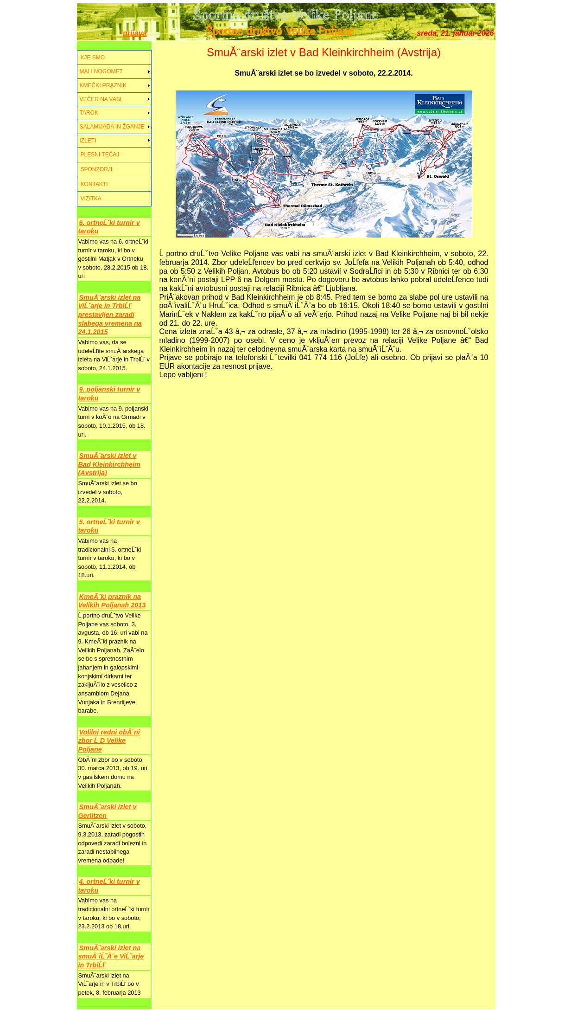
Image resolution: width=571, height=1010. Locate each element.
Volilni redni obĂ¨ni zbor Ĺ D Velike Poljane (109, 740)
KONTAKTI (94, 184)
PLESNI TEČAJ (100, 154)
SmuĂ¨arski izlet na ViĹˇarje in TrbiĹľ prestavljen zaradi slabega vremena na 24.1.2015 (110, 315)
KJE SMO (93, 57)
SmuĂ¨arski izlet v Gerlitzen (107, 811)
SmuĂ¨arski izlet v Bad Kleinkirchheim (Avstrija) (109, 464)
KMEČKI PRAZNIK (103, 85)
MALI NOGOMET (101, 71)
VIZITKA (91, 198)
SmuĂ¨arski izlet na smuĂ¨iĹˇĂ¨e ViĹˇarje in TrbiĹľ (111, 956)
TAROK (89, 112)
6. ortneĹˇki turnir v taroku (109, 227)
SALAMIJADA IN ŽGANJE (112, 126)
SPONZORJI (97, 169)
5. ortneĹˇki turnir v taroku (109, 526)
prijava (135, 33)
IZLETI (88, 140)
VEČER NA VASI (100, 99)
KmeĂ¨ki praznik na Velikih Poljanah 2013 (112, 601)
